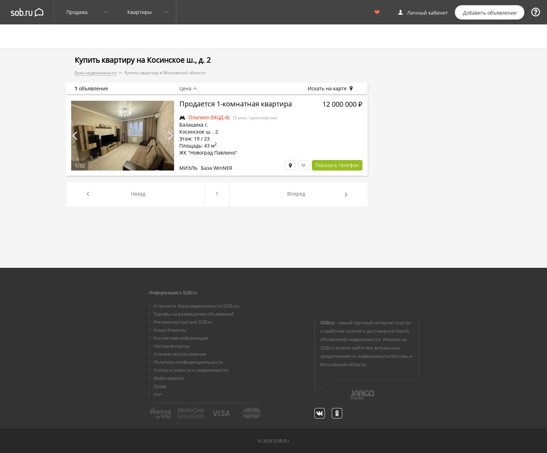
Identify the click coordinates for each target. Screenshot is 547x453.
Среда (159, 386)
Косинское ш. (195, 131)
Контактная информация (180, 338)
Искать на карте (331, 88)
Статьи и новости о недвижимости (190, 370)
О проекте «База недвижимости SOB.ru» (196, 306)
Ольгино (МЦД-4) (208, 117)
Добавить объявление (490, 12)
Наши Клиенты (169, 330)
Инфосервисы (168, 378)
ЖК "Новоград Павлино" (208, 152)
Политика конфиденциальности (188, 362)
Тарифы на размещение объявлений (193, 314)
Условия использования (179, 354)
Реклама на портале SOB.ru (182, 322)
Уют (157, 394)
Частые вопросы (171, 346)
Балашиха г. (193, 124)
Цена (185, 88)
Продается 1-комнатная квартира (235, 104)
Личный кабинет (427, 12)
